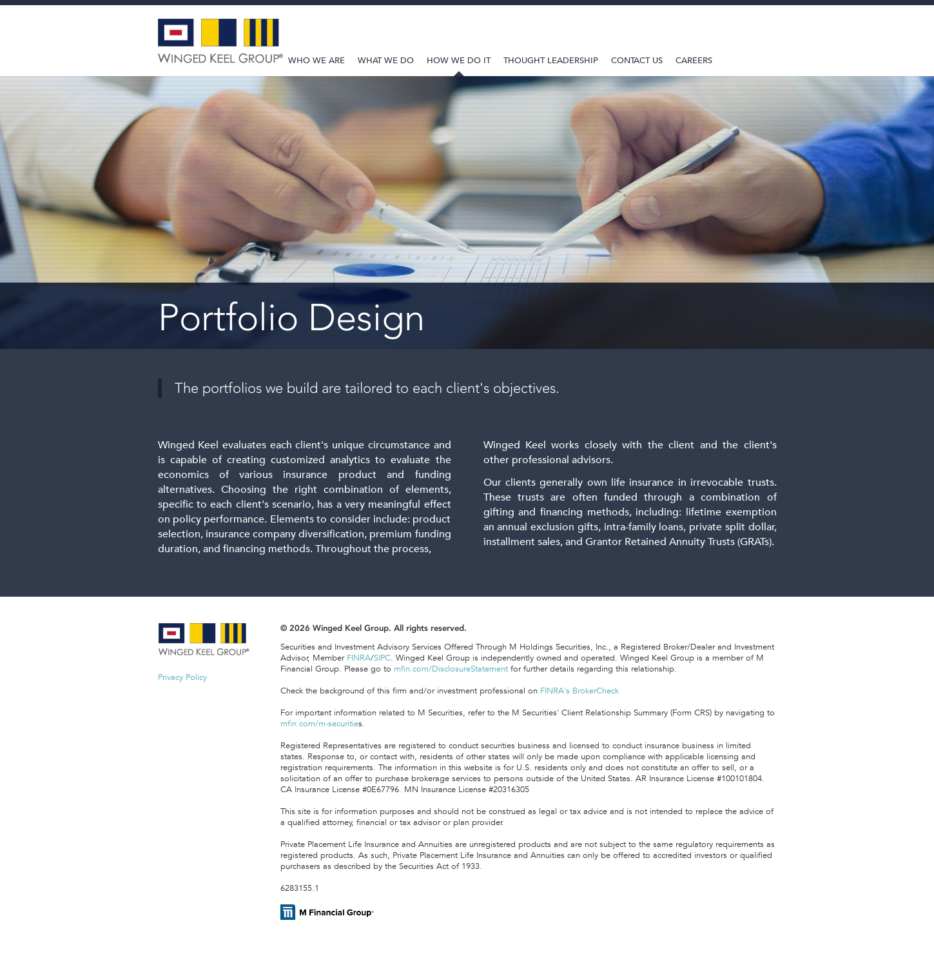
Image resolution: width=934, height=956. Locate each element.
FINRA (359, 657)
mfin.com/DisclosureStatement (451, 668)
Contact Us (637, 60)
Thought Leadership (550, 60)
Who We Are (316, 60)
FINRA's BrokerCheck (579, 690)
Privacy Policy (182, 677)
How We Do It (459, 60)
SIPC (382, 657)
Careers (694, 60)
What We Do (386, 60)
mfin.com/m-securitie (319, 723)
